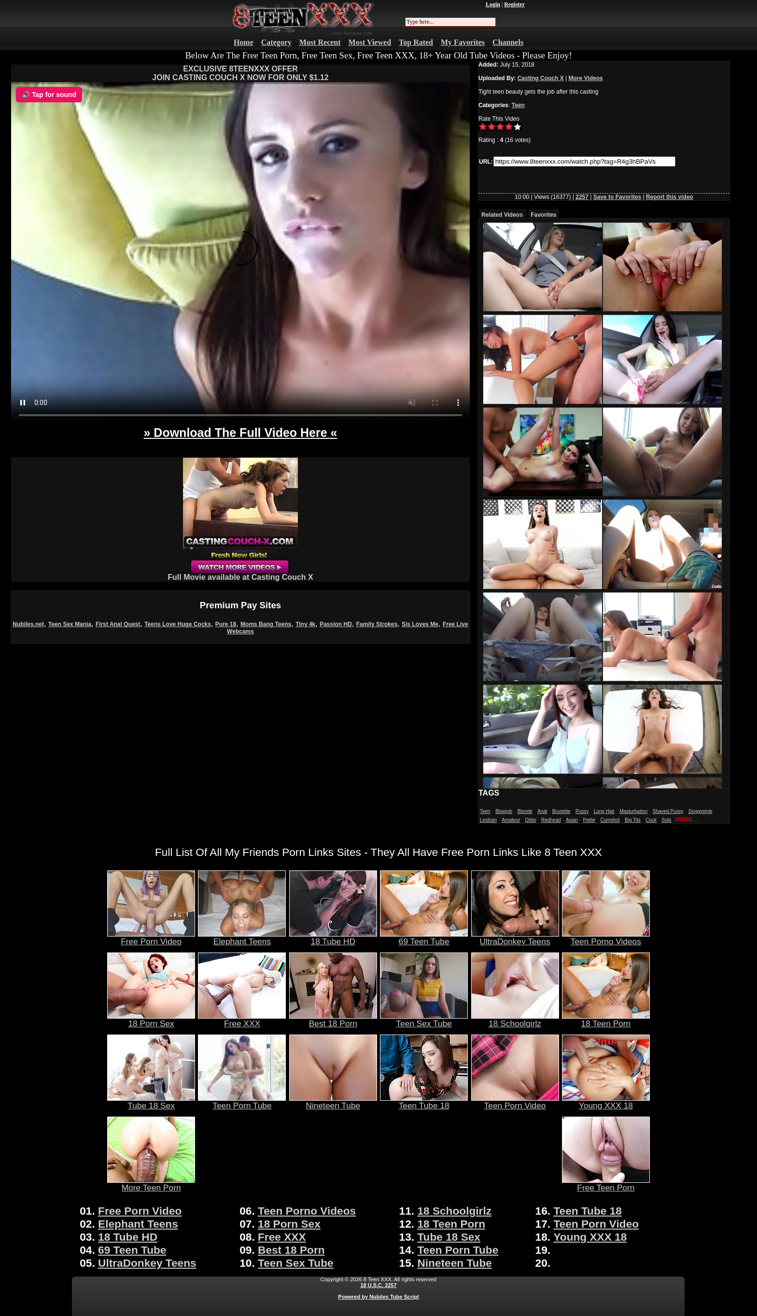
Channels (507, 42)
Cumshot (610, 820)
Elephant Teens (242, 937)
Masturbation (633, 811)
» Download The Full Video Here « (240, 432)
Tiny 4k (305, 624)
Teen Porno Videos (606, 937)
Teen (518, 105)
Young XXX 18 (606, 1101)
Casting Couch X (541, 78)
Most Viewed (370, 42)
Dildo (530, 820)
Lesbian (488, 820)
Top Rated (416, 42)
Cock (651, 820)
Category (276, 42)
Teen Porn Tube (242, 1101)
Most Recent (320, 42)
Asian (572, 820)
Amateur (511, 820)
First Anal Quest (118, 624)
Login (493, 4)
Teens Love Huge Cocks (177, 624)
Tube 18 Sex (151, 1101)
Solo (667, 820)
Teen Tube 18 (424, 1101)
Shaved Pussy (668, 811)
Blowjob (503, 811)
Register (514, 4)
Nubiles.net (28, 624)
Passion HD (336, 624)
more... (687, 819)
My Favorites (463, 42)
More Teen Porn (151, 1183)
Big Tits (633, 820)
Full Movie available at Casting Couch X (240, 573)
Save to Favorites (617, 197)
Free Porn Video (151, 937)
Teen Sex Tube (424, 1019)
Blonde (525, 811)
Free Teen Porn (606, 1183)
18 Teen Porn (606, 1019)
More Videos (586, 78)
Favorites (543, 214)
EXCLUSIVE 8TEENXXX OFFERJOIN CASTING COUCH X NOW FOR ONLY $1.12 (240, 73)
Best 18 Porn (333, 1019)
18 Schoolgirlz (515, 1019)
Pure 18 (225, 624)
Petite (589, 820)
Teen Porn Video (515, 1101)
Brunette (561, 811)
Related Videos (502, 214)
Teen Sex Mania (69, 624)
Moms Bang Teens (265, 624)
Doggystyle (700, 811)
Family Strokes (376, 624)
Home (243, 42)
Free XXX (242, 1019)
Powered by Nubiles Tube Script (378, 1297)
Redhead (551, 820)
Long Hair (604, 811)
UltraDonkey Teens (515, 937)
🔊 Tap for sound (49, 94)
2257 (582, 197)
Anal (542, 811)
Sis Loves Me (420, 624)
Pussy (582, 811)
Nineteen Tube (333, 1101)
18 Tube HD (333, 937)
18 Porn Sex (151, 1019)
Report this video (669, 197)
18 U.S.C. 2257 (378, 1285)
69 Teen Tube (424, 937)
